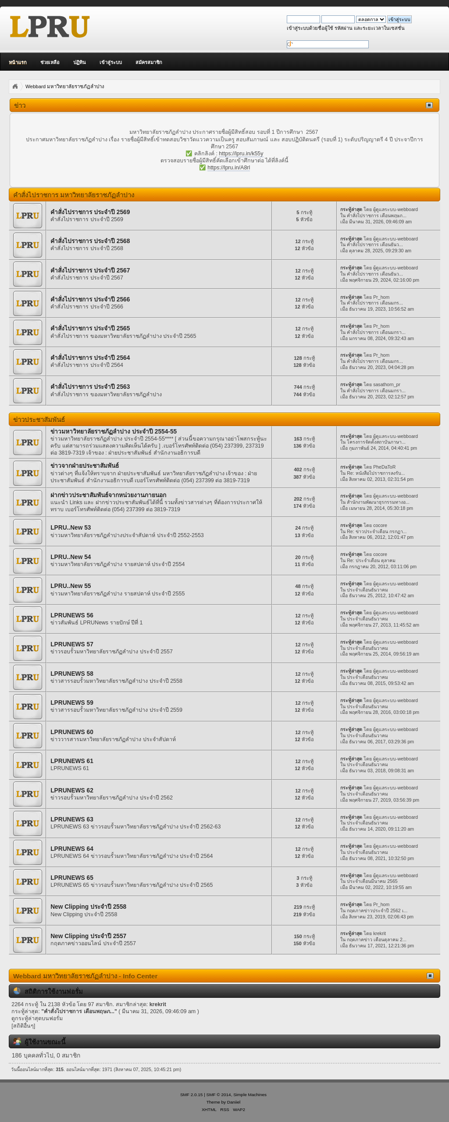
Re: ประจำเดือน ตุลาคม (371, 560)
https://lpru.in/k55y (241, 154)
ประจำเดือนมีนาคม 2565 (372, 881)
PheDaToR (384, 467)
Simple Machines (250, 1094)
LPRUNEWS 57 (71, 644)
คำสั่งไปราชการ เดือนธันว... (375, 244)
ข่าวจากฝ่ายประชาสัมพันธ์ (84, 465)
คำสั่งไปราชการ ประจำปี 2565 (90, 328)
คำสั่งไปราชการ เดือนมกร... (375, 302)
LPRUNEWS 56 (71, 615)
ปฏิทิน (79, 62)
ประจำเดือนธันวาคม (367, 589)
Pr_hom (381, 297)
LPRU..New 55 (70, 586)
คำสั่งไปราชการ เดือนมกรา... (376, 332)
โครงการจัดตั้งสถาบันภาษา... (376, 441)
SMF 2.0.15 (191, 1094)
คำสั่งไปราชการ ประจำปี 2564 (90, 358)
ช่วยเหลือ (50, 62)
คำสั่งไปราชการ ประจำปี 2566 (90, 299)
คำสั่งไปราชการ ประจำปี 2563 (90, 387)
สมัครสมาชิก (148, 62)
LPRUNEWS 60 (71, 732)
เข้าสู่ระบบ (111, 62)
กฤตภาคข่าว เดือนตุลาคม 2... (376, 939)
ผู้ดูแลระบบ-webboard (395, 209)
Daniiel (233, 1102)
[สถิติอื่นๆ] (23, 1026)
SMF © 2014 (219, 1094)
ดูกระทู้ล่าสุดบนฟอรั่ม (37, 1018)
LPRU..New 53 (70, 527)
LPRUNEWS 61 (71, 761)
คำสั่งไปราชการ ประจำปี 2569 (90, 212)
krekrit (379, 933)
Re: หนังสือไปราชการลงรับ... (376, 473)
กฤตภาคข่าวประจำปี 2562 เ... (377, 910)
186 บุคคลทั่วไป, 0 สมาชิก (46, 1055)
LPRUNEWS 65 (71, 878)
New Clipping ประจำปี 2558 (88, 906)
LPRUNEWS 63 (71, 819)
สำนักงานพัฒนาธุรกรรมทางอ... (378, 502)
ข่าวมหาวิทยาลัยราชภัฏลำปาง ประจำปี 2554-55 (113, 431)
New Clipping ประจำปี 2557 (88, 936)
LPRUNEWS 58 (71, 673)
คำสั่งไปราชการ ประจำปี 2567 (90, 270)
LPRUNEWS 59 (71, 702)
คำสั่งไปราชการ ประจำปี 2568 (90, 241)
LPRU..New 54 (70, 557)
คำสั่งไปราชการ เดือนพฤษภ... (376, 215)
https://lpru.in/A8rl (228, 168)
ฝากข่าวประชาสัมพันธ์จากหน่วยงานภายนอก (108, 495)
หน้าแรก (18, 62)
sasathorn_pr (386, 384)
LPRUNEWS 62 (71, 790)
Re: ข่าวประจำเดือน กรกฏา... (376, 531)
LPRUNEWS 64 (71, 849)
